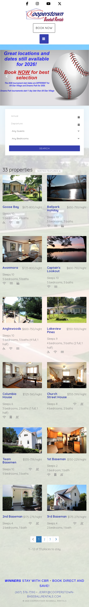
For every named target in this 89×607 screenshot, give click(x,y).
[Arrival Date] (43, 116)
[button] (7, 76)
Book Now (44, 28)
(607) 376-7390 (25, 592)
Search (44, 148)
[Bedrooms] (44, 138)
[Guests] (44, 131)
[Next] (56, 539)
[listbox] (44, 76)
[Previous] (33, 539)
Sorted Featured (48, 171)
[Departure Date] (43, 123)
